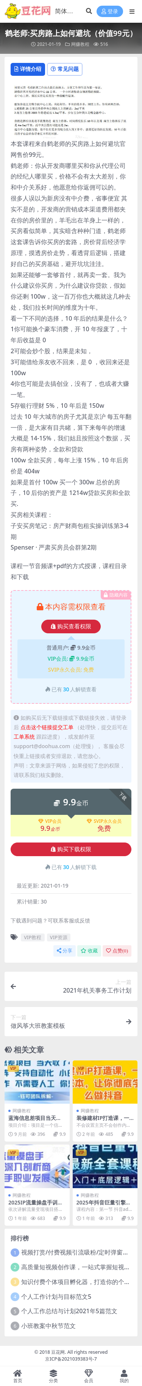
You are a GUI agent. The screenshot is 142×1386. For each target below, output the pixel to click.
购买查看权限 (71, 626)
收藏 (89, 951)
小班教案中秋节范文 (48, 1326)
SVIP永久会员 (104, 821)
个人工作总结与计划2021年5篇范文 (69, 1311)
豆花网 (58, 1352)
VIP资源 (58, 937)
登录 (109, 11)
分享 (64, 951)
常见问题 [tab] (65, 68)
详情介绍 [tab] (27, 68)
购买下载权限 (71, 849)
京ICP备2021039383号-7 (71, 1359)
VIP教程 (32, 937)
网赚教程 (80, 44)
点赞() (117, 951)
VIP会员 (49, 821)
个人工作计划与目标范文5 (56, 1296)
